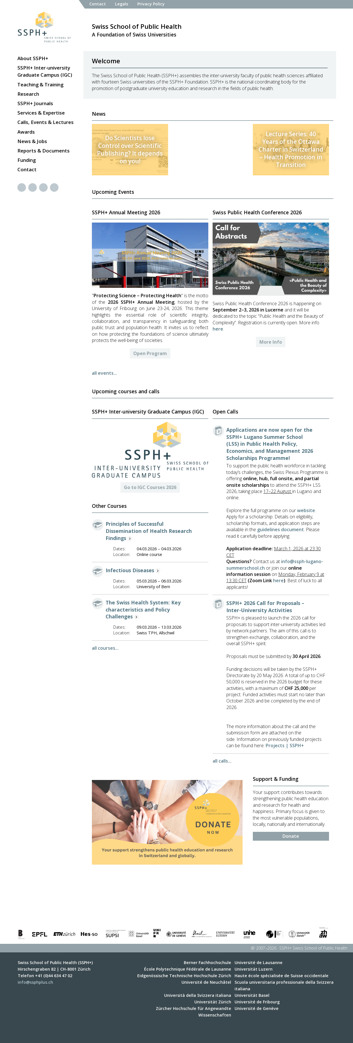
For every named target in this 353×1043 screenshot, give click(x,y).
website (305, 510)
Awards (26, 132)
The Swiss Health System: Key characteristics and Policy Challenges (143, 609)
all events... (104, 373)
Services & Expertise (41, 112)
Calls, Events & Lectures (45, 122)
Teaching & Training (40, 84)
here (218, 329)
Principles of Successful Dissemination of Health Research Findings (149, 530)
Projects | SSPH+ (285, 745)
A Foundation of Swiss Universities (136, 30)
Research (28, 94)
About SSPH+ (32, 58)
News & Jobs (32, 141)
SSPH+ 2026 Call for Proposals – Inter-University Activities (265, 607)
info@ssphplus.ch (35, 982)
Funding (26, 160)
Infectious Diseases (130, 570)
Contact (27, 169)
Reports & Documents (43, 150)
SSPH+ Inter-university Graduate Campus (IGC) (44, 71)
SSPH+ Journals (35, 103)
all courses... (105, 648)
